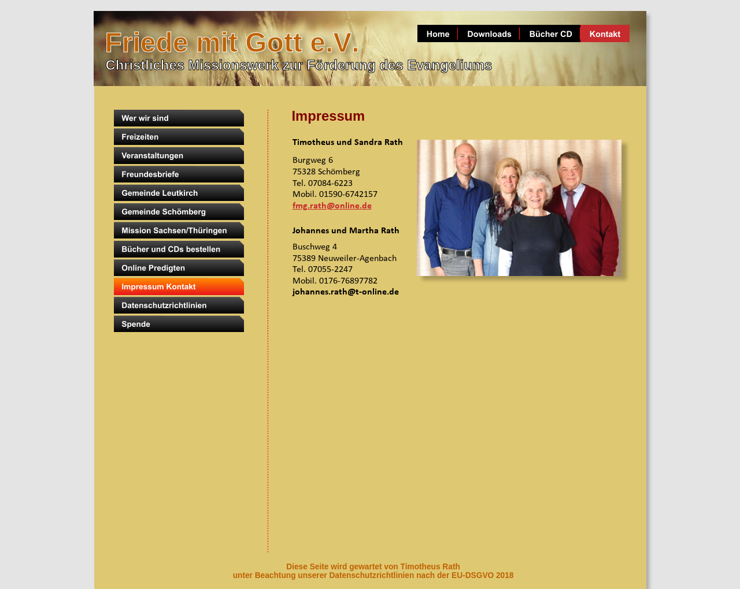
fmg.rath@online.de (332, 206)
